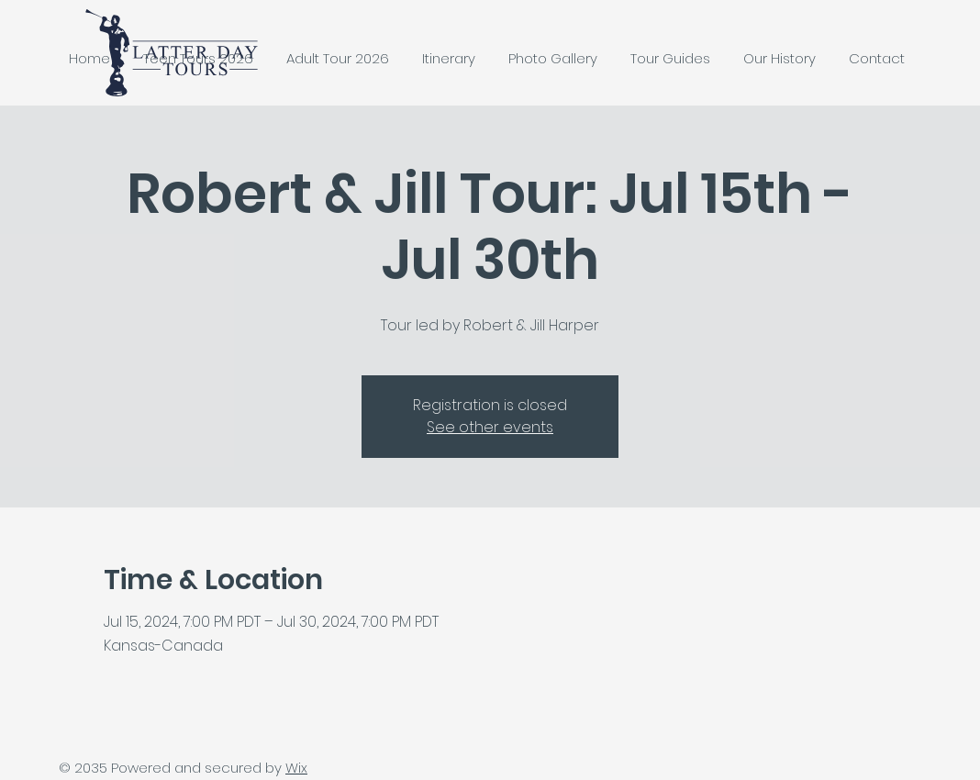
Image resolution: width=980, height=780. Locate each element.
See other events (490, 427)
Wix (296, 767)
